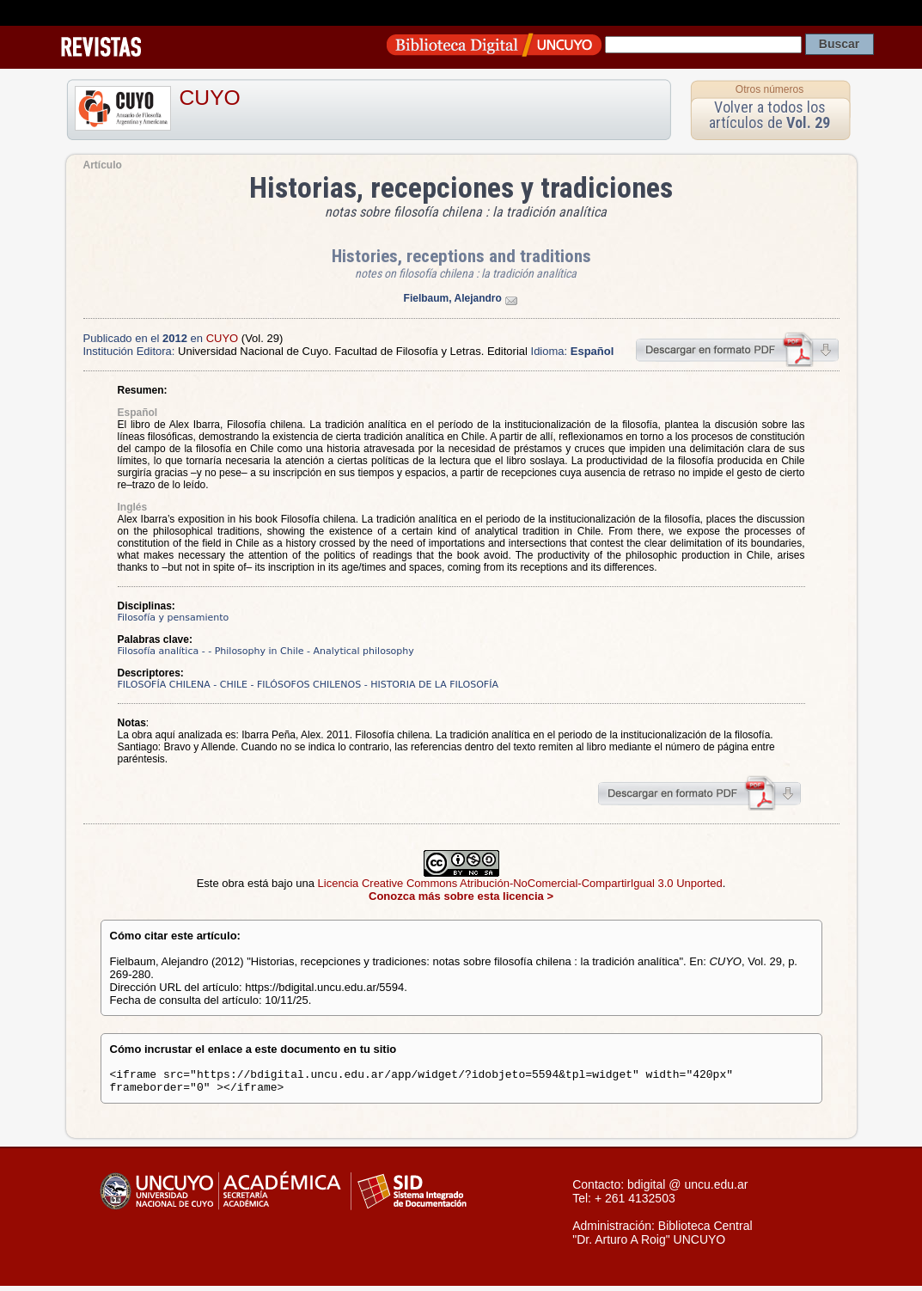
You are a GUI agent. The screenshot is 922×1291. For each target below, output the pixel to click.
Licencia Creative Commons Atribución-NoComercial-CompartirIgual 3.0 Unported (520, 883)
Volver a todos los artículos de (769, 115)
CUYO (210, 97)
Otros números (769, 89)
